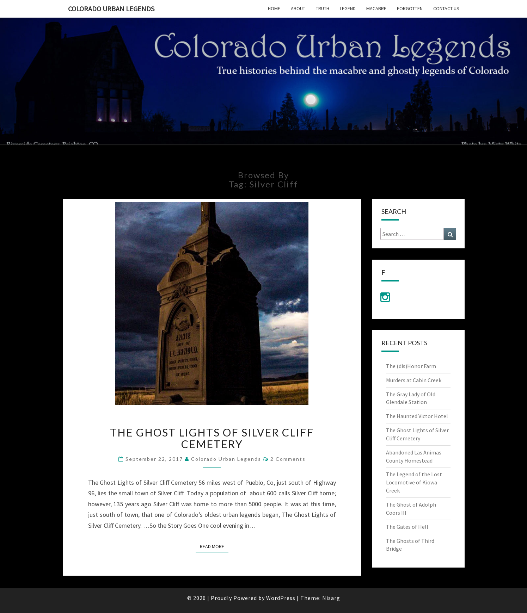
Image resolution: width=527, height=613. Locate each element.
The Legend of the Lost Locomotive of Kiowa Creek (414, 482)
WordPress (280, 597)
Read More (214, 546)
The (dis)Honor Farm (411, 366)
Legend (348, 8)
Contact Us (446, 8)
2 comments (288, 459)
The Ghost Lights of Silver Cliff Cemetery (212, 438)
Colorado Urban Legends (111, 8)
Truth (322, 8)
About (298, 8)
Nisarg (331, 597)
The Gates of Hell (407, 526)
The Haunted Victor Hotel (417, 416)
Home (274, 8)
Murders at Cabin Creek (413, 380)
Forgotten (410, 8)
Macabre (376, 8)
